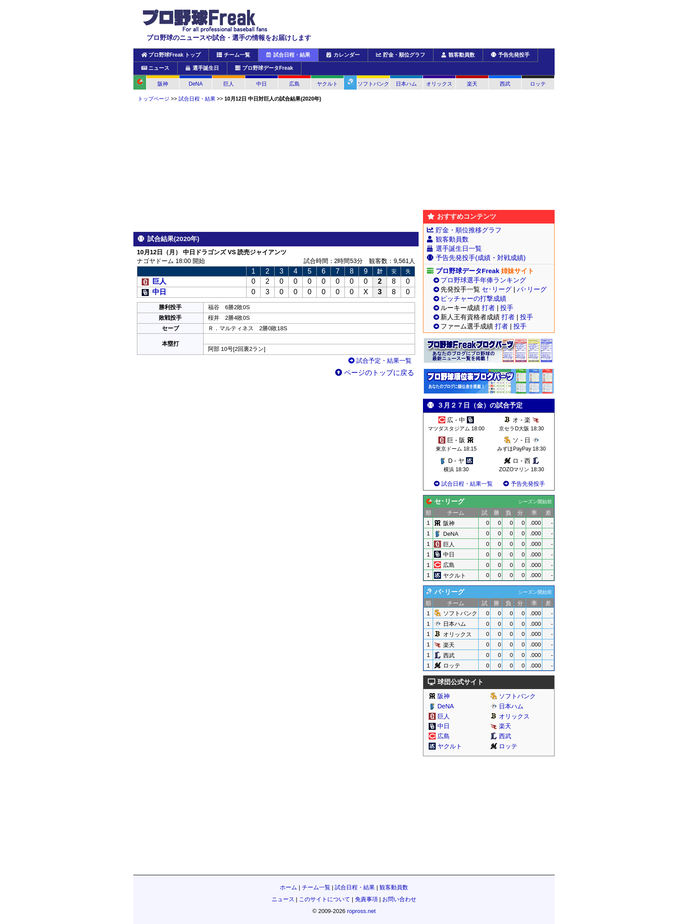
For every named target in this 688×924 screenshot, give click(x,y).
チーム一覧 (233, 55)
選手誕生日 (202, 68)
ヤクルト (327, 84)
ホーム (288, 887)
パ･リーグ (532, 289)
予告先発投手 (510, 55)
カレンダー (343, 55)
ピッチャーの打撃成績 (473, 298)
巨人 (228, 84)
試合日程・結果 (288, 55)
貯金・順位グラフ (400, 55)
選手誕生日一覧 (459, 248)
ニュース (155, 68)
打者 (488, 307)
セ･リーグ (497, 289)
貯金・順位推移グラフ (469, 230)
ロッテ (538, 84)
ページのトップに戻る (374, 372)
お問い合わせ (399, 899)
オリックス (439, 84)
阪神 (163, 84)
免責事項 (366, 899)
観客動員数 (458, 55)
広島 (294, 84)
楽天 (472, 84)
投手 (506, 307)
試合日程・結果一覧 (463, 483)
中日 (261, 84)
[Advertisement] (276, 166)
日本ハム (406, 84)
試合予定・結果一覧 (380, 360)
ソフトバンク (373, 84)
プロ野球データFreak (264, 68)
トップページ (153, 99)
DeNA (196, 84)
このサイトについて (324, 899)
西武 (505, 84)
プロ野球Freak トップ (171, 55)
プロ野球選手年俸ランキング (483, 280)
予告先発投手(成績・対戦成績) (481, 257)
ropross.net (361, 911)
